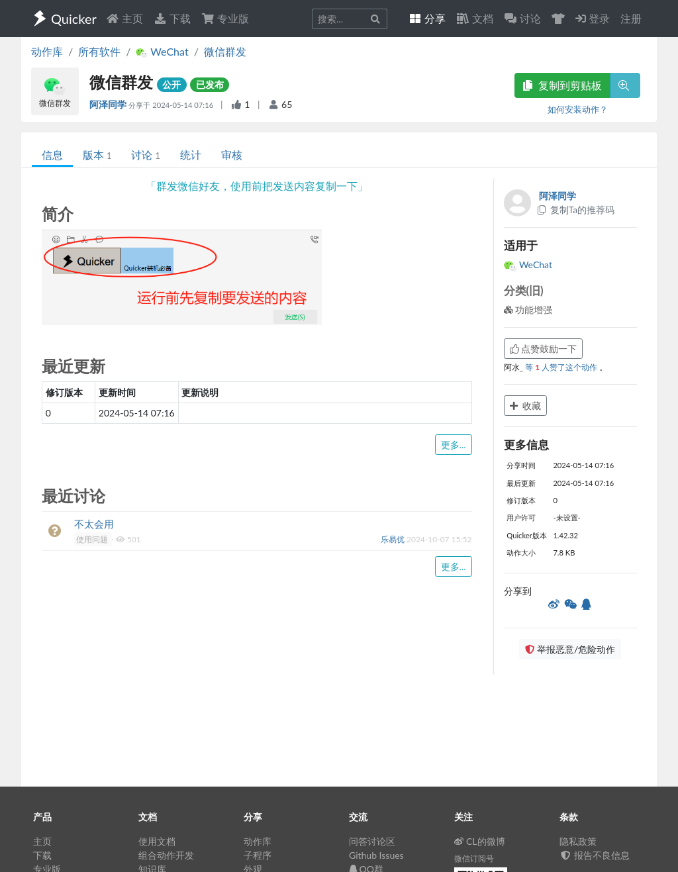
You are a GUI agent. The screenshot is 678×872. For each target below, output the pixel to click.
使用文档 (156, 841)
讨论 (145, 154)
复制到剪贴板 (562, 85)
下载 (172, 18)
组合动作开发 (166, 855)
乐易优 (394, 539)
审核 (231, 154)
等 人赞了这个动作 (562, 367)
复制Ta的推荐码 (575, 209)
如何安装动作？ (578, 109)
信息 (52, 154)
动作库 (47, 51)
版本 (97, 154)
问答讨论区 (372, 841)
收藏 (526, 405)
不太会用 (94, 524)
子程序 (257, 855)
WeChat (528, 264)
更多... (453, 444)
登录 (592, 18)
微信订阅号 (474, 858)
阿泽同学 (108, 104)
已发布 (210, 84)
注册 (631, 18)
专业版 (225, 18)
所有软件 (99, 51)
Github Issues (376, 855)
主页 (124, 18)
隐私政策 (578, 841)
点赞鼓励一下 (543, 348)
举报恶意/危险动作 (570, 649)
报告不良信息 (594, 855)
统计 (190, 154)
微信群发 (225, 51)
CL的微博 (479, 841)
